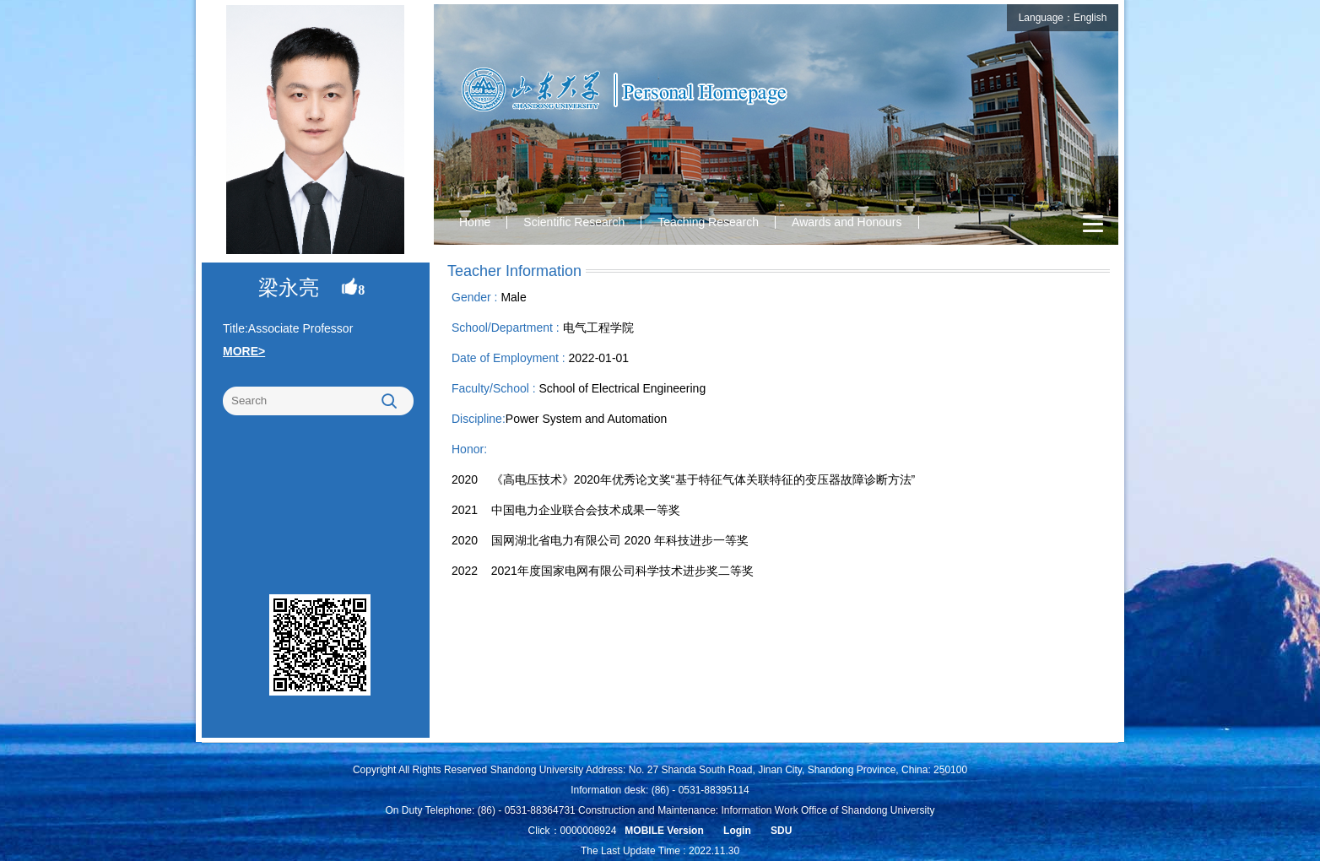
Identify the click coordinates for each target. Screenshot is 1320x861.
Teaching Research (708, 222)
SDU (781, 831)
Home (474, 222)
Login (737, 831)
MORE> (244, 351)
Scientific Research (574, 222)
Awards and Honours (846, 222)
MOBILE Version (664, 831)
